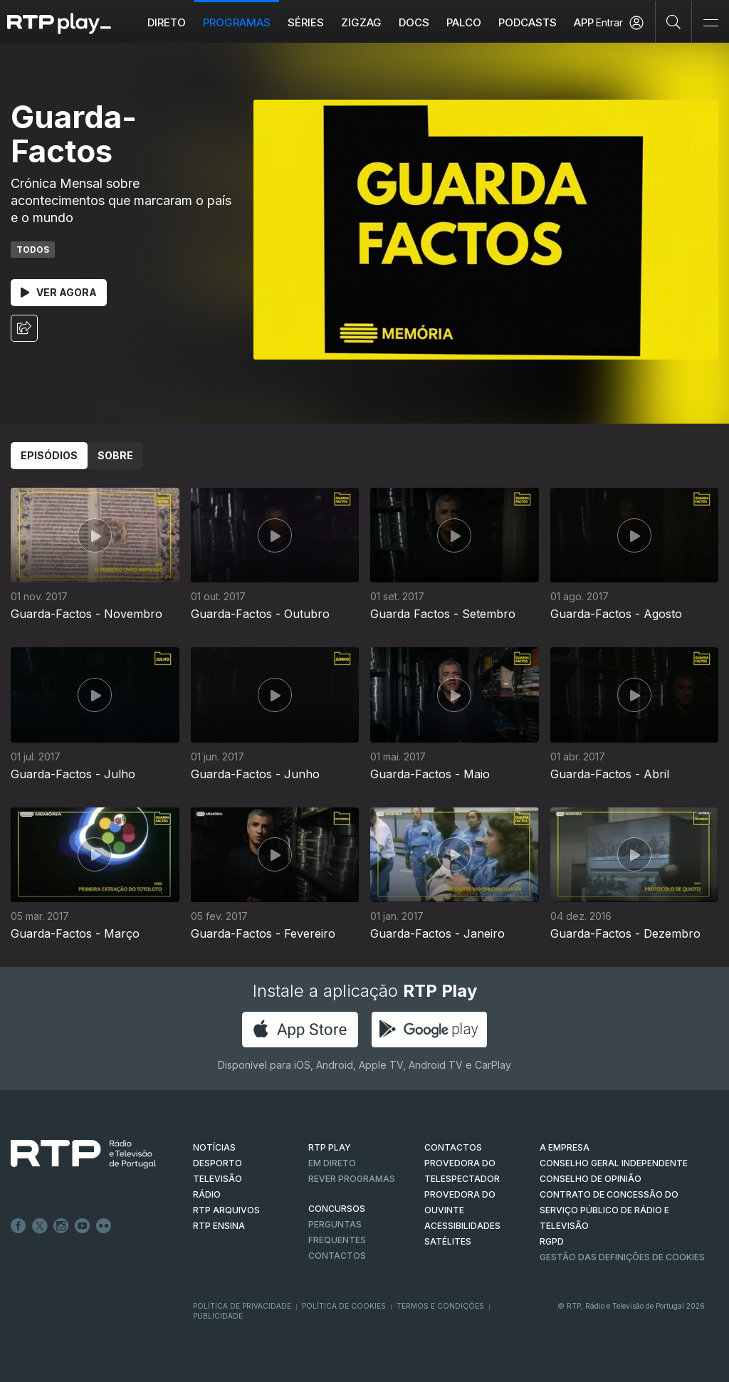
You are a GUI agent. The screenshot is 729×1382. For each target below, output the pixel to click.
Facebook (18, 1226)
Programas (237, 22)
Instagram (61, 1226)
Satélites (447, 1241)
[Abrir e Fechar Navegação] (710, 23)
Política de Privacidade (242, 1306)
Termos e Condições (440, 1306)
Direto (166, 22)
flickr (104, 1226)
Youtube (82, 1226)
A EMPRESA (564, 1147)
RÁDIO (207, 1194)
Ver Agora (59, 292)
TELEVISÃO (217, 1178)
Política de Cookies (344, 1306)
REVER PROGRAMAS (351, 1178)
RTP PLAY (329, 1147)
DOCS (414, 22)
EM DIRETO (332, 1163)
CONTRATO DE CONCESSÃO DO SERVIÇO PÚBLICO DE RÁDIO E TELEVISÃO (609, 1210)
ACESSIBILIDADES (462, 1225)
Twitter (40, 1226)
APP (584, 22)
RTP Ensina (219, 1225)
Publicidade (218, 1316)
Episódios (49, 455)
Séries (306, 22)
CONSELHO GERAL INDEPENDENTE (614, 1163)
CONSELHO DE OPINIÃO (590, 1178)
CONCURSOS (336, 1208)
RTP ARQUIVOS (226, 1210)
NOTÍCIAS (214, 1147)
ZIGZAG (361, 22)
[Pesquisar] (674, 21)
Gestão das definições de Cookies (622, 1257)
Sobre (115, 455)
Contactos (337, 1255)
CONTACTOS (453, 1147)
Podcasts (527, 22)
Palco (463, 22)
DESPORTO (217, 1163)
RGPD (552, 1241)
